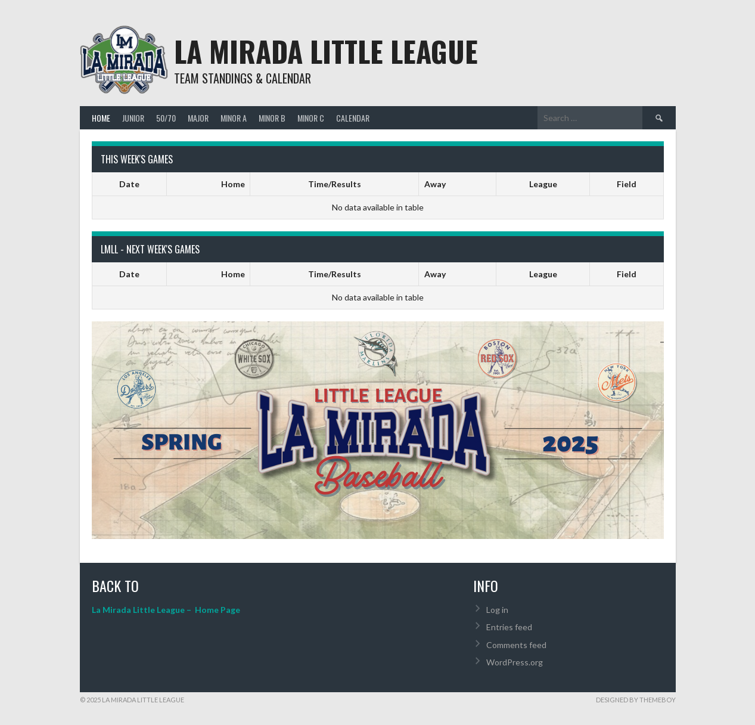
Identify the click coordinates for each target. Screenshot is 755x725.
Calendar (352, 117)
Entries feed (509, 627)
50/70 (166, 117)
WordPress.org (514, 662)
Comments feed (516, 645)
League (543, 184)
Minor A (233, 117)
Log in (497, 610)
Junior (133, 117)
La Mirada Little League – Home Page (166, 610)
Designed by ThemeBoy (636, 700)
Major (198, 117)
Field (626, 184)
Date (129, 184)
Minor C (310, 117)
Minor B (272, 117)
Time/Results (334, 184)
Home (101, 117)
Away (435, 184)
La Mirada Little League (326, 51)
